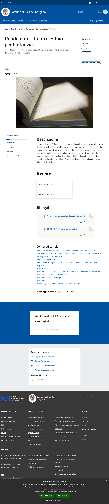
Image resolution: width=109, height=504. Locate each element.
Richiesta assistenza (35, 467)
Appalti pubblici (33, 432)
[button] (54, 500)
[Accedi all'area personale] (97, 2)
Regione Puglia (6, 2)
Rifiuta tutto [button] (63, 495)
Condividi (86, 39)
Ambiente (58, 428)
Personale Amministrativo (10, 436)
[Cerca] (105, 11)
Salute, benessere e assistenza (66, 432)
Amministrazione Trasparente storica (65, 461)
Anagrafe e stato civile (36, 417)
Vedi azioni (87, 43)
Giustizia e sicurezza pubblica (65, 421)
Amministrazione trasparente (65, 455)
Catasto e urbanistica (35, 436)
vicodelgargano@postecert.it (12, 478)
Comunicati (86, 421)
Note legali (59, 470)
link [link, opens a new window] (75, 491)
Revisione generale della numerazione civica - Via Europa (59, 283)
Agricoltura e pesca (62, 440)
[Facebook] (86, 11)
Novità (13, 29)
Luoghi (84, 435)
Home (6, 29)
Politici (3, 432)
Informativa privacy (62, 466)
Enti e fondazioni (7, 429)
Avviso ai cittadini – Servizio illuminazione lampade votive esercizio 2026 (66, 250)
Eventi (84, 439)
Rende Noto (41, 268)
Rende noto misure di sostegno (49, 277)
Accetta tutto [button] (46, 496)
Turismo (31, 440)
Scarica (84, 221)
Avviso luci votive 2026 (46, 259)
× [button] (106, 481)
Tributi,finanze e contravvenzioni (67, 425)
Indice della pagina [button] (13, 136)
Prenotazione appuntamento (38, 455)
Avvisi (21, 29)
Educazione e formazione (64, 417)
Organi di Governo (7, 417)
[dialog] (54, 491)
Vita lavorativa (33, 425)
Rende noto (41, 280)
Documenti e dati (7, 440)
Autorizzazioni (60, 436)
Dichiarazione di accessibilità (65, 474)
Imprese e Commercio (36, 429)
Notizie (84, 417)
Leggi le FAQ (32, 463)
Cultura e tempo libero (36, 421)
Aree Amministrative (8, 421)
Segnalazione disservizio (37, 459)
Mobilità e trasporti (35, 444)
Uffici (3, 425)
